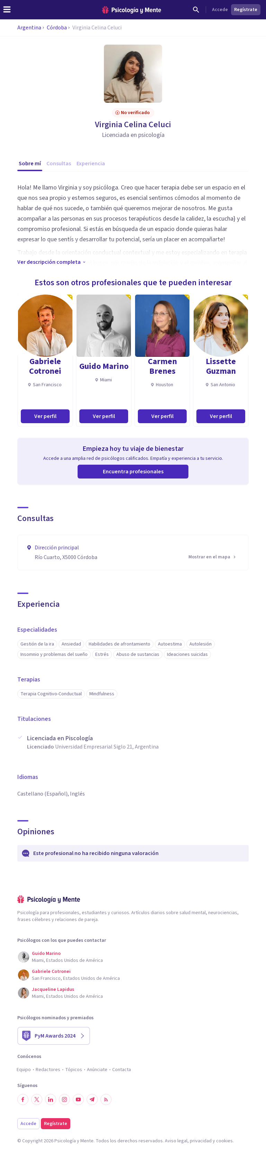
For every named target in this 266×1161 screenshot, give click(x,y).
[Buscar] (196, 10)
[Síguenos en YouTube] (78, 1099)
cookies (224, 1140)
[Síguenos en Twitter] (36, 1099)
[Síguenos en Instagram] (64, 1099)
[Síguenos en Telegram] (92, 1099)
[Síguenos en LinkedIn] (50, 1099)
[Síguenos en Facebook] (22, 1099)
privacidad (201, 1140)
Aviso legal (176, 1140)
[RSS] (106, 1099)
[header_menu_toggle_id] (7, 10)
